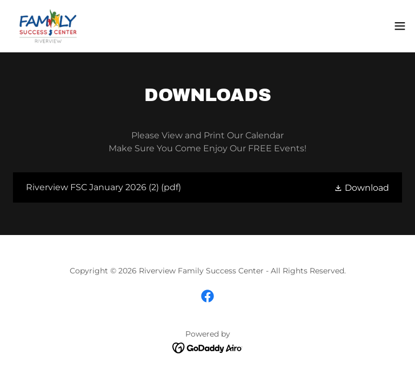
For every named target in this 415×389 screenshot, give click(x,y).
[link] (48, 26)
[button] (400, 26)
